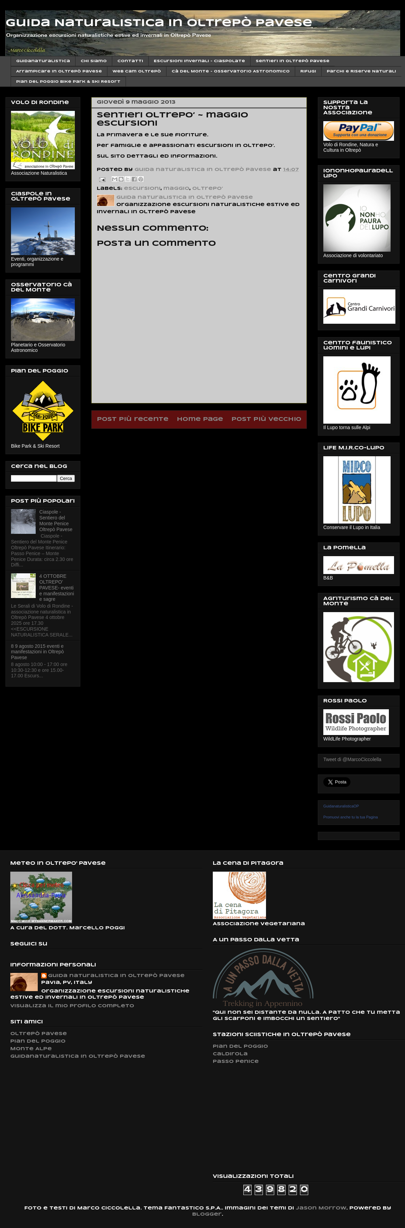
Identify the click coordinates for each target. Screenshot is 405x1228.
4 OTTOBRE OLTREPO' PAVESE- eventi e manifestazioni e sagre (56, 587)
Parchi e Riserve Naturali (361, 71)
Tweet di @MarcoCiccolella (352, 759)
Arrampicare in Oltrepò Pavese (59, 71)
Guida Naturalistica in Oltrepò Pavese (158, 23)
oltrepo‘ (207, 188)
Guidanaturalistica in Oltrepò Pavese (77, 1056)
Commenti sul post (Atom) (217, 437)
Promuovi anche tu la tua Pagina (350, 817)
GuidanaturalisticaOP (341, 806)
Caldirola (230, 1054)
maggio (176, 188)
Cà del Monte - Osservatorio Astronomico (231, 71)
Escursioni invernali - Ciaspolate (199, 61)
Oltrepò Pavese (38, 1034)
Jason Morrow (321, 1208)
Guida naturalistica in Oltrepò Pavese (116, 976)
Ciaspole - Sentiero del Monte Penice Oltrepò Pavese (56, 520)
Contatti (130, 61)
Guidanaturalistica (43, 61)
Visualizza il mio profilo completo (72, 1006)
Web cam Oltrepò (137, 71)
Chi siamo (94, 61)
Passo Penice (236, 1061)
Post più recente (133, 419)
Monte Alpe (31, 1049)
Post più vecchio (266, 419)
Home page (200, 419)
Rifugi (308, 71)
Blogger (207, 1214)
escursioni (142, 188)
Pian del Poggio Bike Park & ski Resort (68, 81)
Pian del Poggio (38, 1041)
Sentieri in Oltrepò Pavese (292, 61)
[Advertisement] (264, 1119)
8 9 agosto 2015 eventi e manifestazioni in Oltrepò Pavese (37, 652)
